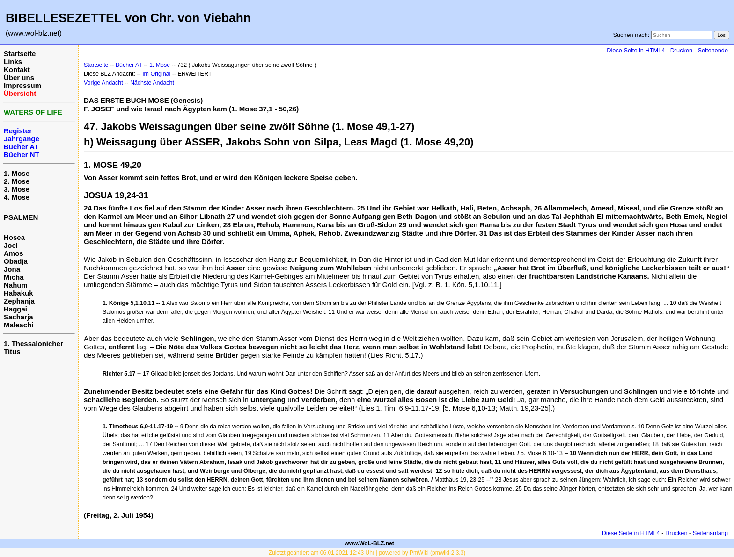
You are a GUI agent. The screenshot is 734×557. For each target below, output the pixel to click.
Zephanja (19, 301)
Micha (14, 277)
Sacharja (18, 317)
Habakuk (18, 293)
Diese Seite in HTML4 (636, 50)
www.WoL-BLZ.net (369, 543)
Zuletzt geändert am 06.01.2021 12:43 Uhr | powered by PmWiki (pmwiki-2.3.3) (367, 553)
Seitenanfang (710, 532)
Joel (11, 245)
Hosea (14, 237)
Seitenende (712, 50)
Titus (12, 351)
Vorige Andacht (103, 83)
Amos (13, 253)
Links (13, 61)
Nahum (16, 285)
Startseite (20, 54)
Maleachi (18, 325)
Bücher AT (129, 65)
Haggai (15, 309)
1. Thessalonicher (33, 343)
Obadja (16, 261)
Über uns (19, 77)
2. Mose (16, 181)
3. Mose (16, 189)
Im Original (156, 74)
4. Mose (16, 197)
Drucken (681, 50)
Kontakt (17, 69)
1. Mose (16, 173)
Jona (12, 269)
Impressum (22, 85)
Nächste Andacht (152, 83)
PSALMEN (21, 217)
